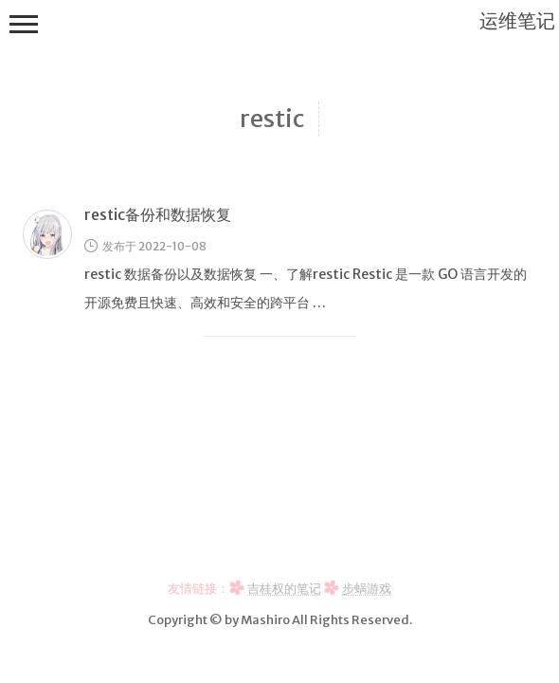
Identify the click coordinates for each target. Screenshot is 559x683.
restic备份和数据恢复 (157, 214)
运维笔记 (517, 20)
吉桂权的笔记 (284, 588)
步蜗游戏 (366, 588)
